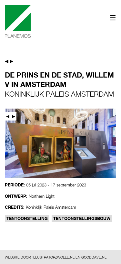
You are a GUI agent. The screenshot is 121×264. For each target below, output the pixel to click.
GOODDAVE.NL (93, 257)
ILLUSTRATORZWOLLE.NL (54, 257)
